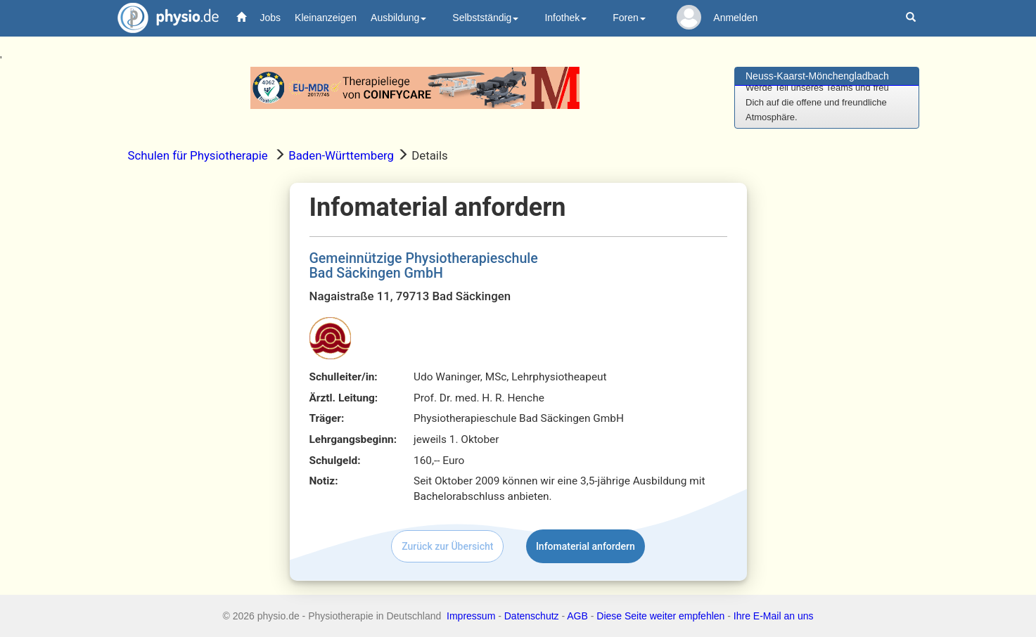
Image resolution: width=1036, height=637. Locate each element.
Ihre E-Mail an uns (774, 616)
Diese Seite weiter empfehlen (660, 616)
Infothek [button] (565, 17)
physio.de (163, 18)
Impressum (471, 616)
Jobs (270, 17)
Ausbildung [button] (398, 17)
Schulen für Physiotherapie (198, 155)
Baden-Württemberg (341, 155)
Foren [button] (629, 17)
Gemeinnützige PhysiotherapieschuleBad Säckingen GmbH (423, 266)
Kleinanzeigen (326, 17)
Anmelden (735, 17)
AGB (577, 616)
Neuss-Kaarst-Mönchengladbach (817, 76)
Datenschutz (531, 616)
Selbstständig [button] (485, 17)
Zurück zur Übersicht (447, 546)
